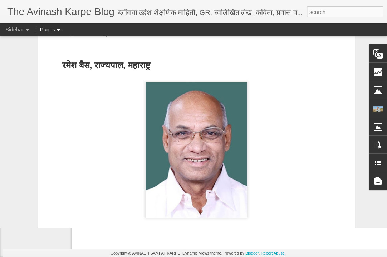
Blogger (252, 253)
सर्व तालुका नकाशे (95, 193)
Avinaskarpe (223, 203)
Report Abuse (273, 253)
